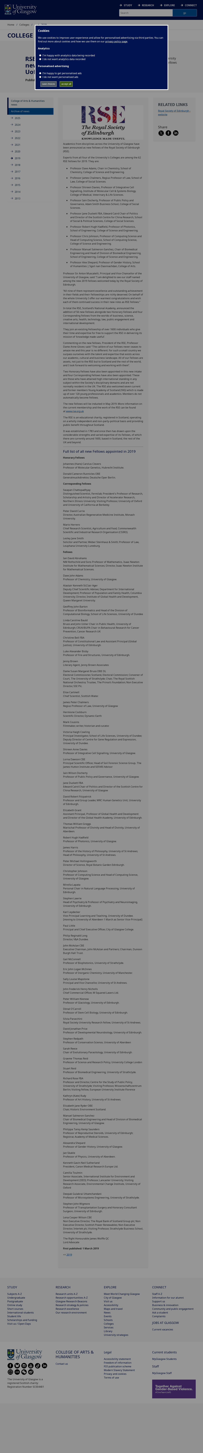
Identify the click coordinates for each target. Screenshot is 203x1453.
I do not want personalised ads (60, 77)
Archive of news (20, 111)
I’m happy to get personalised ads (62, 73)
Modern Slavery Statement (119, 1370)
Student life (14, 1316)
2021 (17, 144)
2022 (17, 138)
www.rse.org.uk (75, 411)
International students (20, 1312)
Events (108, 1316)
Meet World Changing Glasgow (122, 1294)
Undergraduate (16, 1297)
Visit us (108, 1301)
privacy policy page (116, 41)
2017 (17, 171)
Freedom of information (117, 1362)
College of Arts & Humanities (75, 1354)
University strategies (116, 1335)
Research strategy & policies (72, 1305)
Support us (158, 1301)
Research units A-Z (67, 1294)
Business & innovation (165, 1305)
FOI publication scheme (117, 1366)
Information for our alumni (168, 1297)
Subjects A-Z (14, 1294)
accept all (66, 83)
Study (128, 5)
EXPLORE (110, 1287)
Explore (169, 5)
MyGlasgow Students (164, 1359)
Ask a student (160, 1312)
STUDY (12, 1287)
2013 (17, 198)
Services (108, 1327)
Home (10, 24)
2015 (17, 185)
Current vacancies (162, 1329)
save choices (48, 83)
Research (148, 5)
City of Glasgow (113, 1297)
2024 (17, 124)
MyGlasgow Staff (162, 1373)
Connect (191, 5)
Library (108, 1331)
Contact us (62, 1363)
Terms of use (111, 1377)
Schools (108, 1320)
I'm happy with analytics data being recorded (68, 55)
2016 (17, 178)
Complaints (158, 1316)
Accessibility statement (117, 1359)
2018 (17, 165)
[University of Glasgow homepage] (20, 9)
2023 (17, 131)
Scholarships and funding (22, 1320)
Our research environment (71, 1312)
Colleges (24, 24)
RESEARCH (63, 1287)
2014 (17, 192)
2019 (17, 158)
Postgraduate (15, 1301)
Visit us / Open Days (19, 1323)
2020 (17, 151)
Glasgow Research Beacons (71, 1301)
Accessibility (111, 1305)
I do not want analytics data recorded (63, 59)
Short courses (15, 1309)
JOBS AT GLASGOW (165, 1323)
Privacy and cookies (115, 1374)
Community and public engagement (173, 1309)
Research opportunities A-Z (72, 1297)
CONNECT (159, 1287)
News (107, 1312)
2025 (17, 118)
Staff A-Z (157, 1294)
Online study (14, 1305)
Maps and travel (113, 1309)
